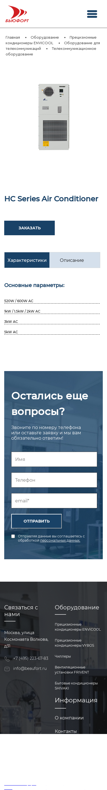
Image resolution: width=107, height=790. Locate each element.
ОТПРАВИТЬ (37, 521)
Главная (13, 37)
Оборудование (45, 37)
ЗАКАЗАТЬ (30, 227)
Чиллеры (63, 656)
